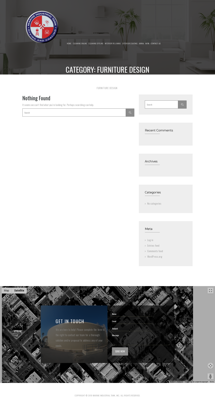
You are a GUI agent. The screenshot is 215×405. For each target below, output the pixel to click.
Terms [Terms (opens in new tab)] (212, 382)
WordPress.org (154, 256)
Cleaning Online (80, 43)
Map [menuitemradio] (6, 290)
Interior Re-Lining (113, 43)
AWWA (141, 43)
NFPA (147, 43)
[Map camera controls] (211, 366)
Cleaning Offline (96, 43)
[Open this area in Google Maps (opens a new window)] (6, 381)
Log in (150, 240)
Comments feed (155, 251)
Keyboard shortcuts (176, 382)
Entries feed (153, 245)
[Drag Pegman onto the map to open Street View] (211, 376)
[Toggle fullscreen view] (211, 291)
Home (69, 43)
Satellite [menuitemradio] (19, 290)
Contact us (156, 43)
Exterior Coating (130, 43)
